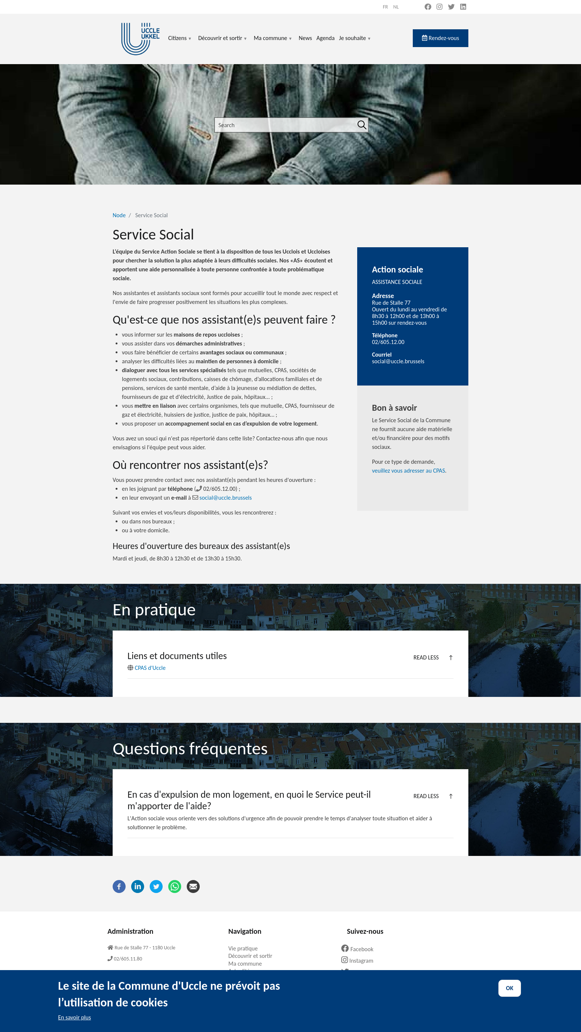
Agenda (325, 38)
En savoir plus (74, 1024)
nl (396, 7)
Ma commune (273, 42)
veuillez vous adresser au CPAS (408, 470)
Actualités (243, 971)
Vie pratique (246, 948)
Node (119, 215)
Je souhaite (355, 42)
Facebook (360, 949)
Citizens (180, 42)
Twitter (357, 972)
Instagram (360, 960)
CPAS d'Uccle (146, 667)
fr (385, 7)
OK (510, 994)
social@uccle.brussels (222, 497)
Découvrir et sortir (223, 42)
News (305, 38)
